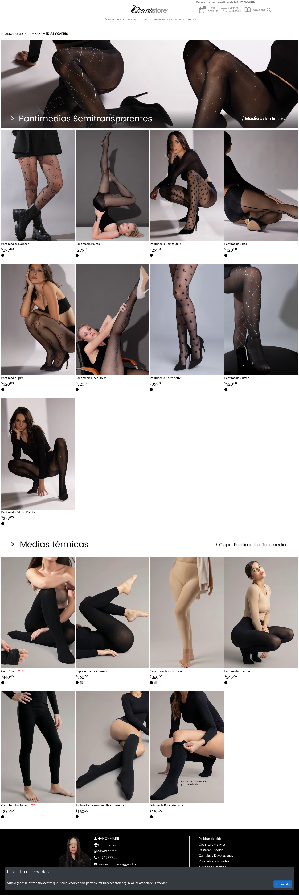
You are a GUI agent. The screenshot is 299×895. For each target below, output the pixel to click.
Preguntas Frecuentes (214, 861)
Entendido (283, 884)
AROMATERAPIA (163, 19)
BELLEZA (179, 19)
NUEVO (191, 19)
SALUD (147, 19)
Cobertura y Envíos (212, 844)
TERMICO (33, 33)
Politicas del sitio (210, 839)
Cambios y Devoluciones (216, 856)
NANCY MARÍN (109, 839)
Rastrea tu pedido (211, 850)
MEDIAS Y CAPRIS (55, 33)
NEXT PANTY (134, 19)
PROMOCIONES (12, 33)
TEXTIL (120, 19)
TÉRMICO (108, 19)
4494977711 (107, 851)
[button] (269, 9)
